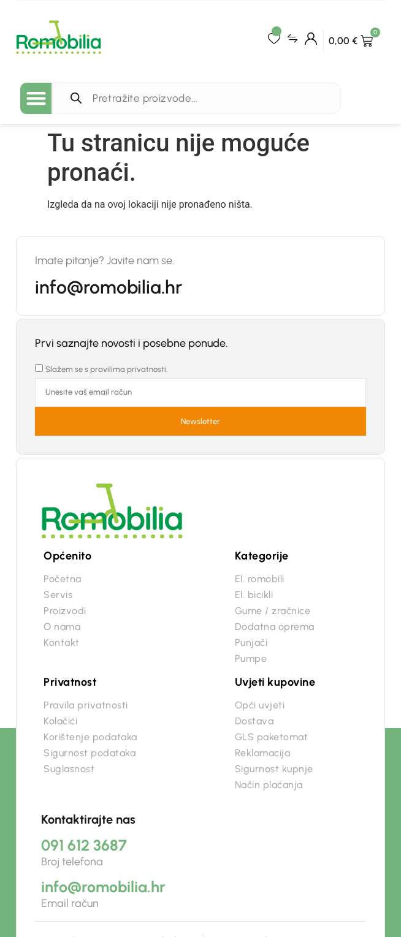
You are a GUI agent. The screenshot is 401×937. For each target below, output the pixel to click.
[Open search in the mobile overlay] (199, 98)
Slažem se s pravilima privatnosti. (106, 369)
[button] (36, 98)
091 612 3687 (84, 845)
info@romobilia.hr (108, 287)
